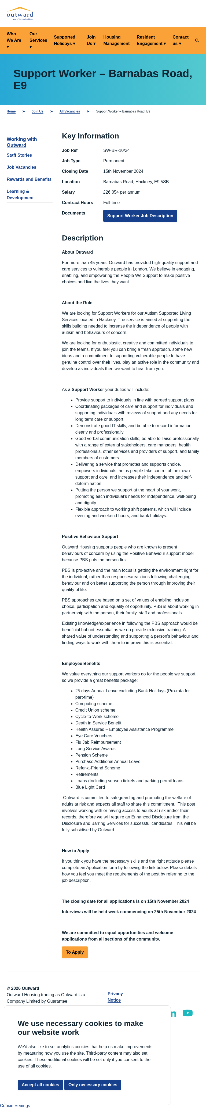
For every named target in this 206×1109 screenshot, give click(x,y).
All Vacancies (70, 111)
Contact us (180, 40)
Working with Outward (22, 142)
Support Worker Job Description (140, 215)
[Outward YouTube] (188, 1013)
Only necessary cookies (92, 1084)
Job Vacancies (21, 167)
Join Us (91, 40)
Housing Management (116, 40)
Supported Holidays (64, 40)
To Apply (75, 952)
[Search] (197, 41)
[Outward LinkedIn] (172, 1013)
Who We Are (14, 37)
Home (11, 111)
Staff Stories (19, 155)
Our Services (38, 37)
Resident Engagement (150, 40)
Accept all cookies (40, 1084)
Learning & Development (20, 194)
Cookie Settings (15, 1105)
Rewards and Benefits (29, 179)
